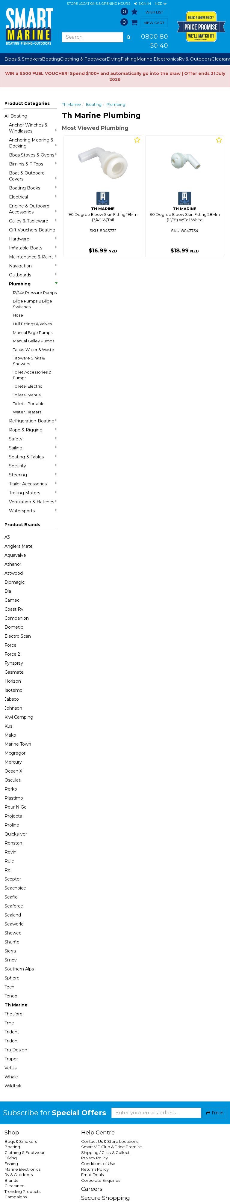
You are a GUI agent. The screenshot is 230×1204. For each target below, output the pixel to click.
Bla (7, 591)
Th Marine (16, 1005)
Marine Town (17, 744)
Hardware (33, 239)
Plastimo (13, 798)
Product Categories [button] (27, 103)
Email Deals (92, 1174)
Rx (7, 870)
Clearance (14, 1185)
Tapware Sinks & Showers (29, 361)
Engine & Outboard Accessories (33, 209)
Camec (11, 600)
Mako (10, 735)
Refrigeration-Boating (33, 421)
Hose (18, 315)
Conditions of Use (98, 1163)
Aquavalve (15, 555)
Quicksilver (15, 834)
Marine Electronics (22, 1169)
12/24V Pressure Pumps (35, 292)
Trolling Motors (33, 493)
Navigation (33, 266)
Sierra (10, 951)
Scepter (12, 879)
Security (33, 466)
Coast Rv (13, 609)
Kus (8, 726)
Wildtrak (13, 1086)
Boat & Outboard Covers (33, 176)
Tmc (9, 1023)
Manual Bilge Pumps (32, 332)
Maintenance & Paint (33, 257)
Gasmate (14, 672)
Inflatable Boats (33, 248)
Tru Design (15, 1050)
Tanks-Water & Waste (33, 349)
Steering (33, 475)
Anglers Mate (18, 546)
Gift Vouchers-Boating (32, 230)
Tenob (10, 996)
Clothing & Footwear (24, 1152)
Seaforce (13, 906)
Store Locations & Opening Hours (98, 3)
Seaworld (14, 924)
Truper (11, 1059)
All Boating (15, 116)
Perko (10, 789)
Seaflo (11, 897)
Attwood (13, 573)
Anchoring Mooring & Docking (33, 143)
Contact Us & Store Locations (109, 1141)
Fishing (11, 1163)
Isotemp (13, 690)
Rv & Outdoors (18, 1174)
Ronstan (13, 843)
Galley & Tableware (33, 221)
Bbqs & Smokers (23, 59)
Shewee (13, 933)
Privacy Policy (94, 1157)
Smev (10, 960)
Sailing (33, 448)
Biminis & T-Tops (33, 164)
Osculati (12, 780)
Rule (9, 861)
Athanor (12, 564)
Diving (10, 1157)
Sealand (12, 915)
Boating (94, 104)
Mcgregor (14, 753)
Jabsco (11, 699)
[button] (142, 3)
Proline (11, 825)
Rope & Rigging (33, 430)
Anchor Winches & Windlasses (33, 128)
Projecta (13, 816)
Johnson (13, 708)
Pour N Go (15, 807)
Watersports (33, 511)
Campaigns (15, 1196)
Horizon (12, 681)
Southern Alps (19, 969)
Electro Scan (17, 636)
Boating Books (33, 188)
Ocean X (13, 771)
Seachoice (15, 888)
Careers (91, 1188)
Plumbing (33, 284)
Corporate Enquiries (100, 1180)
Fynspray (13, 663)
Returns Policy (95, 1169)
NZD (161, 3)
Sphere (11, 978)
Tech (9, 987)
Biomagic (14, 582)
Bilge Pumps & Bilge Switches (32, 304)
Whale (11, 1077)
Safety (33, 439)
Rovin (10, 852)
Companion (16, 618)
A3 (7, 537)
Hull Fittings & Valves (32, 323)
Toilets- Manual (27, 394)
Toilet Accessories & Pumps (32, 375)
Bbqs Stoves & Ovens (33, 155)
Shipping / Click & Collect (105, 1152)
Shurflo (11, 942)
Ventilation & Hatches (33, 502)
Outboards (33, 275)
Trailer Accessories (33, 484)
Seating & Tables (33, 457)
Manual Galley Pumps (33, 340)
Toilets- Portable (29, 403)
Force (10, 645)
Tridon (10, 1041)
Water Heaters (27, 412)
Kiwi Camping (18, 717)
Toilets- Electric (27, 386)
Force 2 (12, 654)
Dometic (13, 627)
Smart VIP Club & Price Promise (111, 1146)
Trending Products (22, 1191)
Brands (11, 1180)
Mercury (13, 762)
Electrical (33, 197)
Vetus (10, 1068)
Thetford (13, 1014)
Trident (11, 1032)
